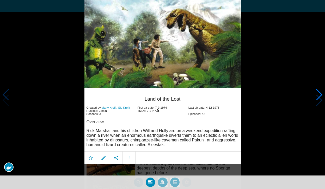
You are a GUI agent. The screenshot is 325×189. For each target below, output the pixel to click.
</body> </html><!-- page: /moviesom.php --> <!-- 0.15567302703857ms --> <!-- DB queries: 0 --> (162, 94)
